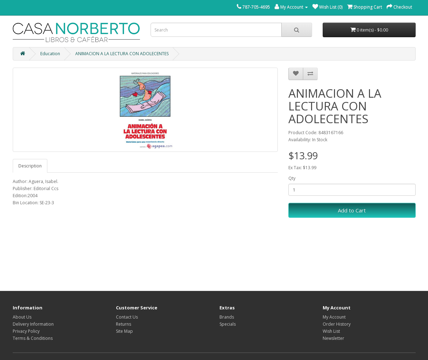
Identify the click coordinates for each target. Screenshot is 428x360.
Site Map (124, 331)
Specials (227, 324)
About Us (22, 317)
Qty (291, 178)
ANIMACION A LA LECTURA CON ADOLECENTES (122, 54)
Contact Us (127, 317)
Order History (337, 324)
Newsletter (333, 338)
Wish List (331, 331)
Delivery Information (33, 324)
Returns (123, 324)
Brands (226, 317)
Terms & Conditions (33, 338)
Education (50, 54)
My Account (334, 317)
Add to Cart (352, 210)
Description (30, 166)
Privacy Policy (26, 331)
